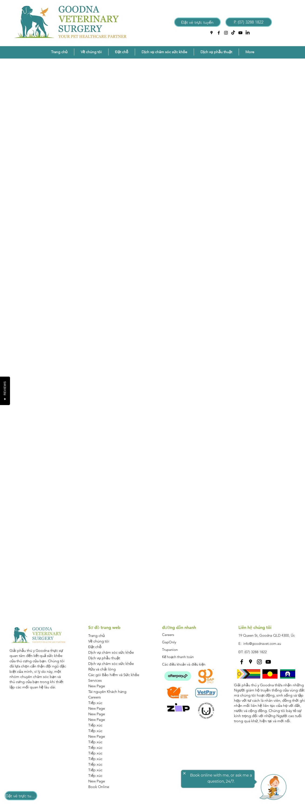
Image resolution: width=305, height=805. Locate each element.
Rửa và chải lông (102, 669)
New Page (96, 686)
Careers (94, 697)
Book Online (98, 786)
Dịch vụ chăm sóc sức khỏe (111, 652)
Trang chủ (96, 635)
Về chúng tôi (98, 641)
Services (95, 680)
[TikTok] (233, 32)
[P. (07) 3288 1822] (248, 22)
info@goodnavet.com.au (262, 643)
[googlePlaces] (211, 32)
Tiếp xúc (95, 703)
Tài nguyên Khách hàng (107, 691)
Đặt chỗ (95, 647)
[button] (91, 52)
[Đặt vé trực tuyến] (197, 22)
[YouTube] (240, 32)
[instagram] (226, 32)
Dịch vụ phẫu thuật (104, 658)
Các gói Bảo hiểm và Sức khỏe (113, 675)
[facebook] (218, 32)
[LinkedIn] (247, 32)
